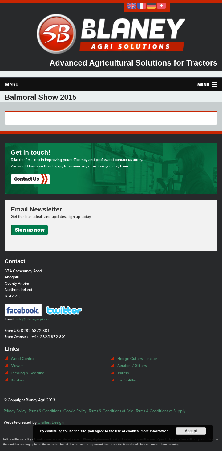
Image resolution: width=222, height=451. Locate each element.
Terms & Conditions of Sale (111, 411)
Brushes (17, 380)
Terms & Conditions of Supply (160, 411)
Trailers (123, 373)
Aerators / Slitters (132, 365)
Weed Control (22, 358)
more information (154, 431)
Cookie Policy (74, 411)
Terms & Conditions (45, 411)
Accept (191, 431)
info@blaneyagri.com (33, 319)
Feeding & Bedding (28, 373)
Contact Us (26, 179)
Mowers (17, 365)
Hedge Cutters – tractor (137, 358)
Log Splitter (127, 380)
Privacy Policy (15, 411)
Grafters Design (51, 422)
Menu (11, 84)
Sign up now (30, 230)
